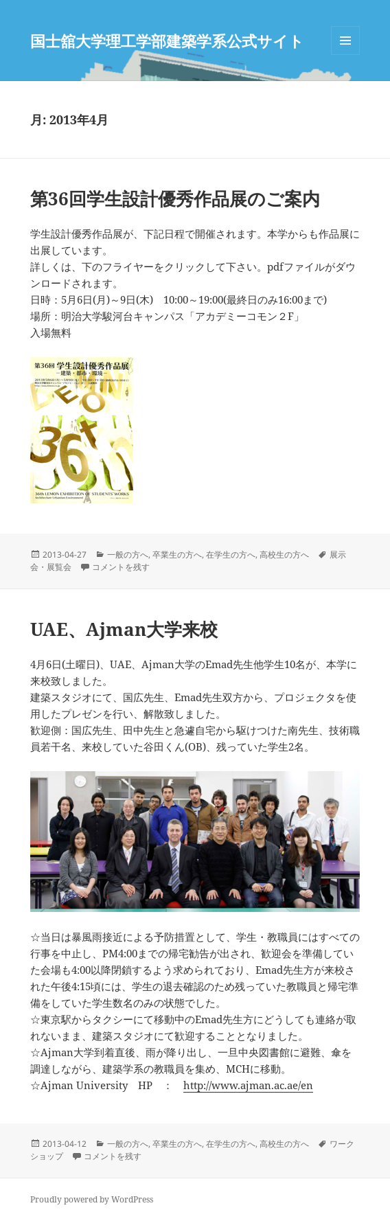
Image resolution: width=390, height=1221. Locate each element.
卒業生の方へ (177, 554)
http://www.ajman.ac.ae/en (248, 1085)
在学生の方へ (230, 554)
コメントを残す (121, 567)
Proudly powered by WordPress (91, 1199)
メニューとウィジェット (345, 54)
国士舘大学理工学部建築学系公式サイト (167, 40)
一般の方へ (127, 554)
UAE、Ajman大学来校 (124, 629)
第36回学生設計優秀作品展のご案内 (175, 198)
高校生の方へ (284, 554)
